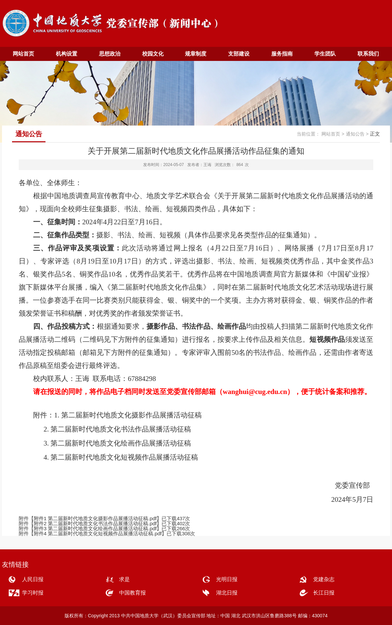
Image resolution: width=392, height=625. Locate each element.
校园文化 (153, 54)
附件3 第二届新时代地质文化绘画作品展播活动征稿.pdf (95, 528)
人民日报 (32, 579)
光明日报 (226, 579)
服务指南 (282, 54)
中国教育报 (132, 593)
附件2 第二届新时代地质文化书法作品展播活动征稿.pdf (95, 523)
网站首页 (23, 54)
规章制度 (195, 54)
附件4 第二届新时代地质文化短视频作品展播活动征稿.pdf (98, 533)
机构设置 (66, 54)
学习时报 (32, 593)
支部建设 (239, 54)
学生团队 (325, 54)
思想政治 (109, 54)
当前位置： (308, 134)
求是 (124, 579)
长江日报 (323, 593)
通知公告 (355, 134)
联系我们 (368, 54)
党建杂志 (323, 579)
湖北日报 (226, 593)
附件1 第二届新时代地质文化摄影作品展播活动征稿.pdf (95, 518)
